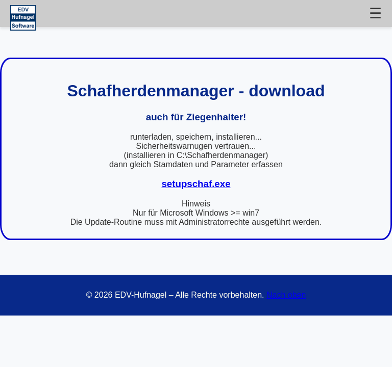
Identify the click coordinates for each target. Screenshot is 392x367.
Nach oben (286, 295)
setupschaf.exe (195, 183)
